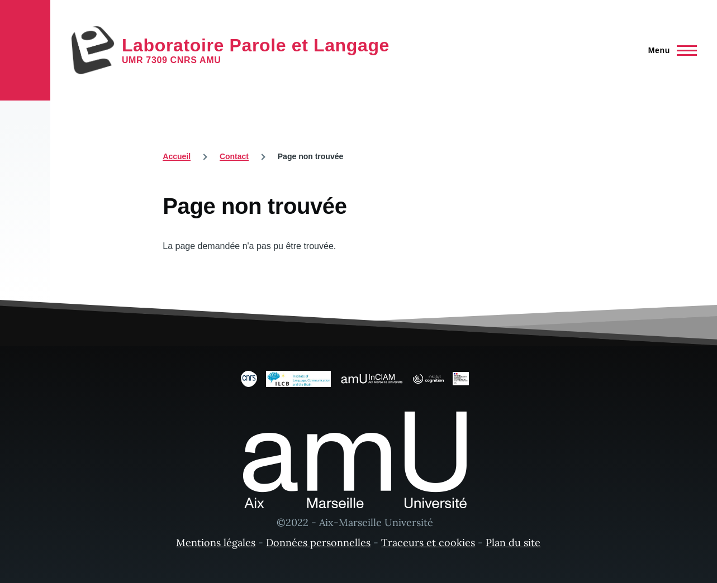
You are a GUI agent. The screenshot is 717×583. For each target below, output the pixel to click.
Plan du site (513, 542)
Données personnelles (318, 542)
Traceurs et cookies (428, 542)
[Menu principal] (669, 50)
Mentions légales (215, 542)
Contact (234, 156)
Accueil (177, 156)
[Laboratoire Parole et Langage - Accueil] (230, 50)
